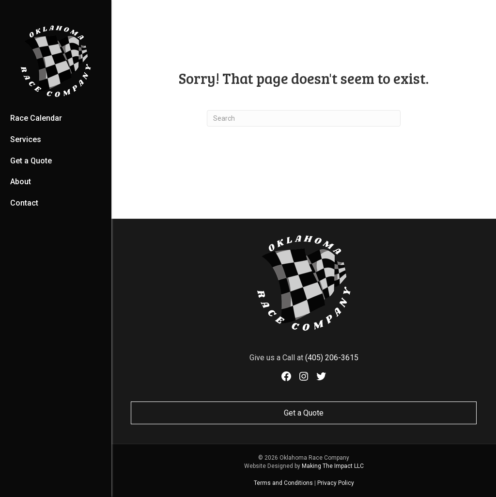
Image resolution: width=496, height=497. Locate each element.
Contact (24, 203)
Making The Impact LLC (333, 466)
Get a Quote (31, 160)
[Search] (304, 118)
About (20, 181)
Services (25, 139)
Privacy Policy (335, 483)
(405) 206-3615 (331, 357)
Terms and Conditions (283, 483)
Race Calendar (36, 118)
